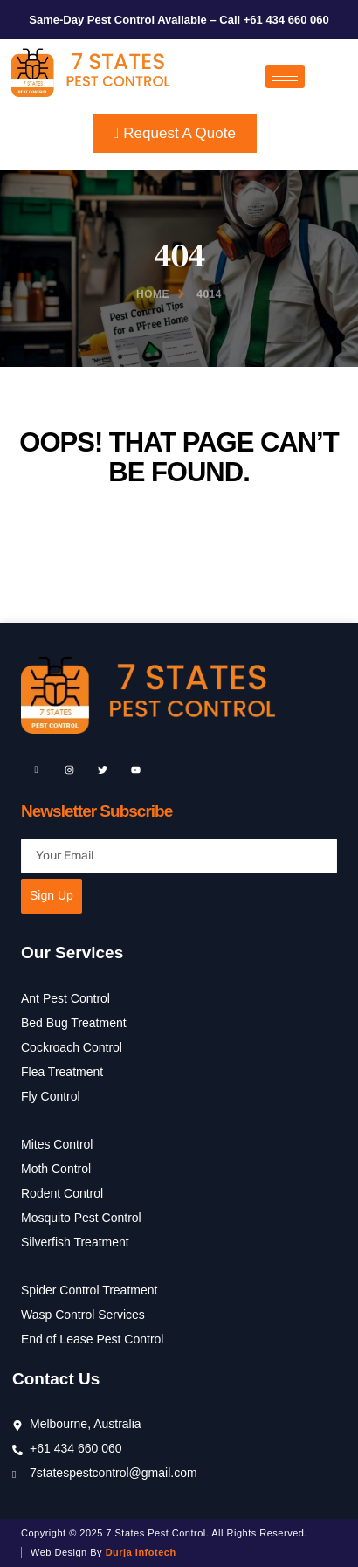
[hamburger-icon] (285, 76)
